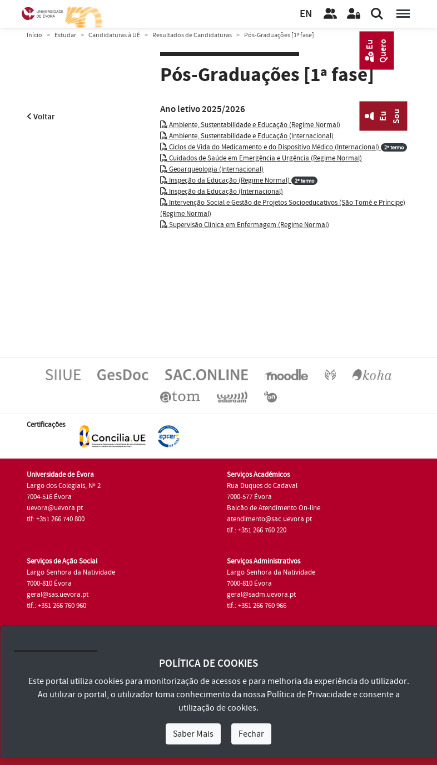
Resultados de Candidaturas (192, 35)
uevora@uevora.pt (55, 508)
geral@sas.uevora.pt (57, 595)
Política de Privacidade (309, 694)
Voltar (41, 117)
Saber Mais (193, 733)
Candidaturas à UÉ (114, 35)
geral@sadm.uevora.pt (261, 595)
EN (306, 14)
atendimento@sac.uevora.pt (269, 519)
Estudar (65, 35)
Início (34, 35)
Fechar (251, 733)
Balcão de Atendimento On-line (273, 508)
